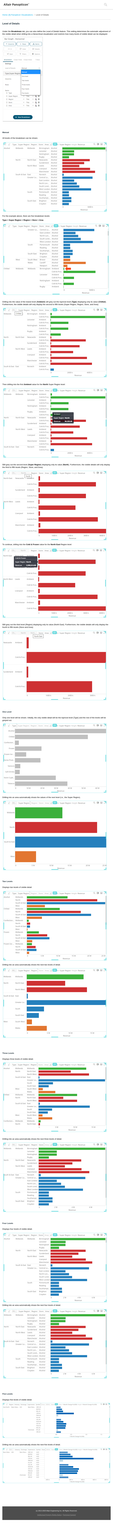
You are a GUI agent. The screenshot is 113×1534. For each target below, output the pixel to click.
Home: (5, 15)
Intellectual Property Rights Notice (49, 1515)
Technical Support (69, 1515)
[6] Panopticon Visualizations (20, 15)
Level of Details (42, 15)
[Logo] (16, 5)
